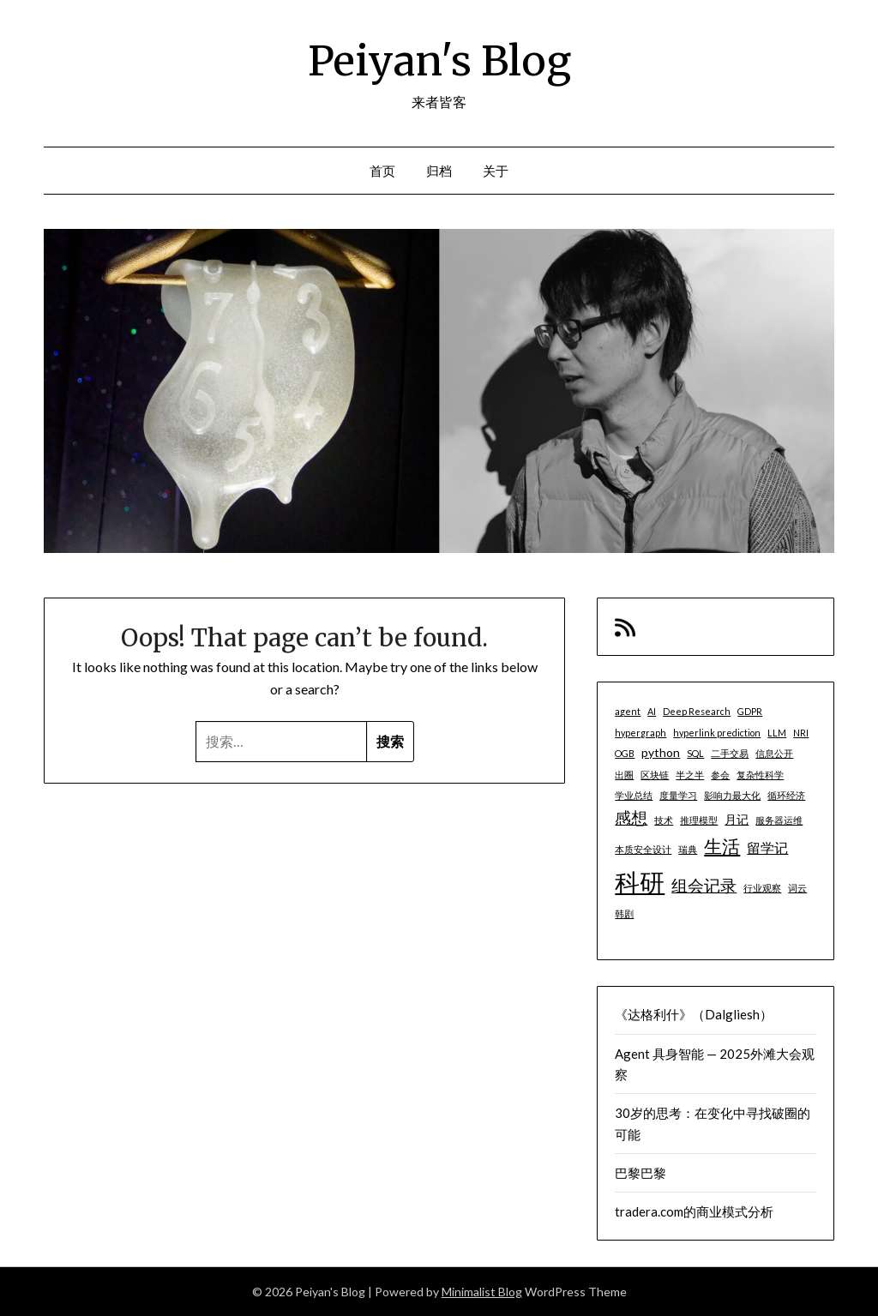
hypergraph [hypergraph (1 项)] (640, 732)
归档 (439, 170)
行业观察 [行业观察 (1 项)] (762, 887)
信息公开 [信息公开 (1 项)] (774, 753)
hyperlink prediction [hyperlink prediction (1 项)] (717, 732)
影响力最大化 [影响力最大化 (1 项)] (732, 795)
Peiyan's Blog (439, 61)
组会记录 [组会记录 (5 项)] (704, 885)
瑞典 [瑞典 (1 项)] (687, 849)
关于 (496, 170)
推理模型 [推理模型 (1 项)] (699, 820)
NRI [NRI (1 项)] (801, 732)
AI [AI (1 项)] (651, 711)
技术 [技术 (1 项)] (663, 820)
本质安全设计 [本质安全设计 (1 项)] (643, 849)
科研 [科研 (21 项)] (640, 882)
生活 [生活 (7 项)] (722, 846)
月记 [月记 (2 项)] (737, 819)
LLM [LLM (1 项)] (776, 732)
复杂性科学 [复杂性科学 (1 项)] (760, 774)
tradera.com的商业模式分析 (694, 1211)
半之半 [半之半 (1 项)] (690, 774)
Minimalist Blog (482, 1291)
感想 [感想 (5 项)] (631, 817)
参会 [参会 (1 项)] (720, 774)
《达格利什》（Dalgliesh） (694, 1014)
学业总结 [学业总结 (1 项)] (633, 795)
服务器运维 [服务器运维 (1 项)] (779, 820)
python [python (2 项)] (660, 752)
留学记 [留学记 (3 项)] (767, 847)
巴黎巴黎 (640, 1173)
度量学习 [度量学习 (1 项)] (678, 795)
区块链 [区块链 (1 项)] (654, 774)
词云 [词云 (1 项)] (797, 887)
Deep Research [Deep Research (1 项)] (697, 711)
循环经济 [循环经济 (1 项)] (786, 795)
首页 (383, 170)
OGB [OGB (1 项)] (624, 753)
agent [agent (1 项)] (627, 711)
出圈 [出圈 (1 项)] (624, 774)
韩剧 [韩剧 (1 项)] (624, 913)
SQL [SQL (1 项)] (695, 753)
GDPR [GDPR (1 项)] (749, 711)
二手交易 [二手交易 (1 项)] (730, 753)
